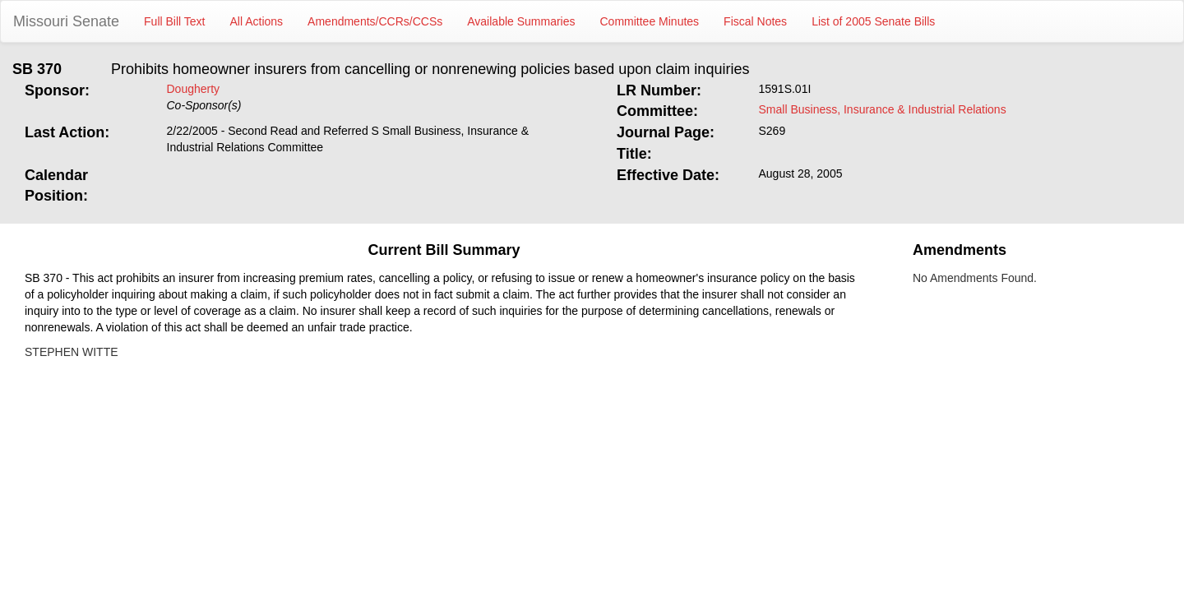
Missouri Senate (66, 21)
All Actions (257, 21)
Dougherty (193, 88)
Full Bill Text (174, 21)
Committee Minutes (650, 21)
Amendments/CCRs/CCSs (375, 21)
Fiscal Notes (755, 21)
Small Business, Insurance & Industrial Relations (882, 109)
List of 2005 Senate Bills (873, 21)
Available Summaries (521, 21)
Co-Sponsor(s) (204, 105)
